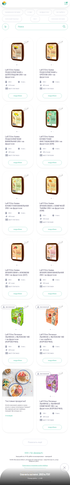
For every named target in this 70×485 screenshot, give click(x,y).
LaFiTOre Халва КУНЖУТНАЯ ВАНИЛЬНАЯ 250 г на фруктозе (17, 205)
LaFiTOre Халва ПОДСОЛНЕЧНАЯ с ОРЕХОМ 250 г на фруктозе (48, 73)
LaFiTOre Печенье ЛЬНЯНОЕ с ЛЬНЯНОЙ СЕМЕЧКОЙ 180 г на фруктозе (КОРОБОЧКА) (51, 405)
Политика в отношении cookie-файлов (35, 465)
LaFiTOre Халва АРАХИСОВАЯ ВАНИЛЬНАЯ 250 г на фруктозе (52, 272)
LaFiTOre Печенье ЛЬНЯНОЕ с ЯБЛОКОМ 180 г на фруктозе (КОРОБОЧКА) (17, 338)
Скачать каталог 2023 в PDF (35, 474)
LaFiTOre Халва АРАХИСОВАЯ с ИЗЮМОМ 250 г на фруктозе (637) (17, 272)
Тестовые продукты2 (15, 401)
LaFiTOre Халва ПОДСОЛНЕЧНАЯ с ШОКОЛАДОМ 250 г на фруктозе (15, 73)
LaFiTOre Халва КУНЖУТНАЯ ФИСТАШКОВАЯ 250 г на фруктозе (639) (51, 140)
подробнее (17, 96)
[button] (16, 131)
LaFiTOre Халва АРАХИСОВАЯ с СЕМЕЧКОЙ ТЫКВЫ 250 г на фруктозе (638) (52, 207)
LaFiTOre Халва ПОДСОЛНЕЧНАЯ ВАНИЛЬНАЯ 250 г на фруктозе (14, 140)
